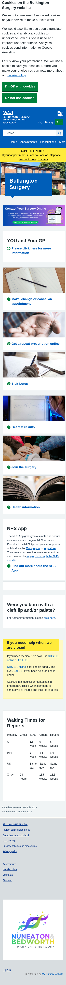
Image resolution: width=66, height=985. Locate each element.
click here (49, 617)
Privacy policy (10, 851)
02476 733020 (9, 123)
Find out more (27, 159)
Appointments (28, 142)
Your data (8, 875)
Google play (33, 548)
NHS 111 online (16, 666)
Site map (7, 880)
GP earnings (9, 840)
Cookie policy (10, 869)
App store (50, 548)
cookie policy (16, 75)
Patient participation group (16, 830)
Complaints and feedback (16, 835)
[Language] (60, 114)
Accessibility (9, 864)
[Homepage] (20, 114)
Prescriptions (48, 142)
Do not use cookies (19, 97)
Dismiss (42, 159)
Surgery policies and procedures (20, 846)
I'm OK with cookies (20, 86)
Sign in (7, 970)
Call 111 (23, 660)
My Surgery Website (52, 974)
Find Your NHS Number (15, 824)
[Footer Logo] (33, 930)
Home (13, 142)
